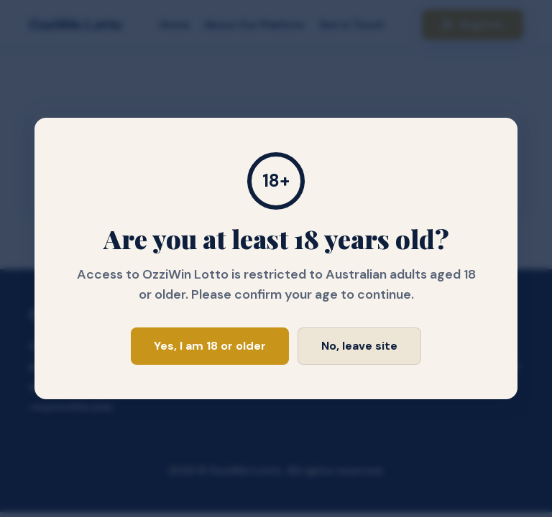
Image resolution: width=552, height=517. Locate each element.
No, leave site (359, 345)
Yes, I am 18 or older (210, 345)
